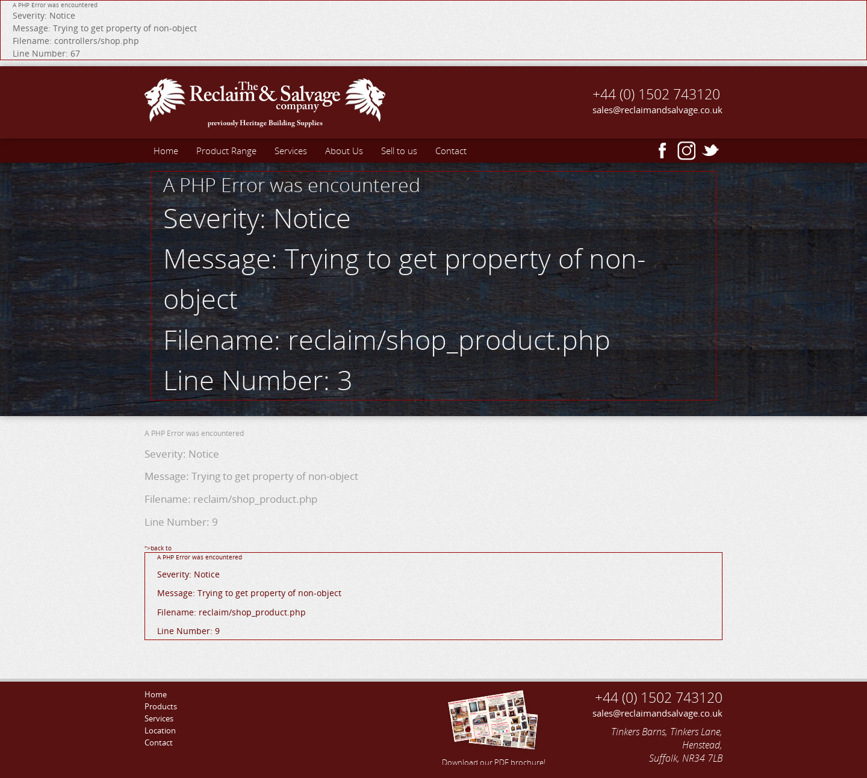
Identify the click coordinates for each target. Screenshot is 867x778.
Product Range (226, 151)
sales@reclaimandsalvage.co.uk (657, 110)
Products (160, 706)
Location (160, 730)
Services (291, 151)
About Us (344, 151)
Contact (451, 151)
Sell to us (399, 151)
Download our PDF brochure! (494, 726)
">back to (433, 592)
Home (166, 151)
